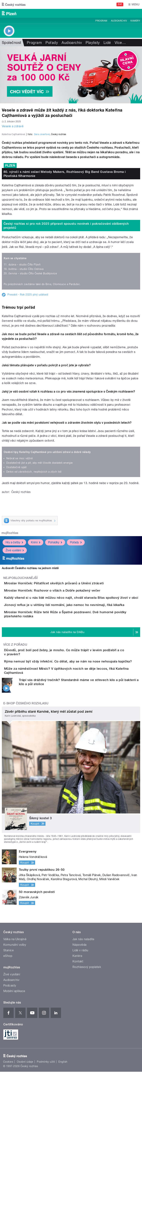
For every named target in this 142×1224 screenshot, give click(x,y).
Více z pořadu (15, 773)
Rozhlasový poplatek (86, 1119)
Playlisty (93, 42)
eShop (7, 1108)
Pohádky (55, 622)
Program (101, 20)
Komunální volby (14, 1097)
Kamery (135, 20)
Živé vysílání (15, 630)
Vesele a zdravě (12, 126)
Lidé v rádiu (80, 1102)
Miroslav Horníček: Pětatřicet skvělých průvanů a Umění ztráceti (69, 663)
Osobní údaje (25, 1214)
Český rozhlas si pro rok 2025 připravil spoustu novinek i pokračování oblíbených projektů (66, 306)
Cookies (8, 1214)
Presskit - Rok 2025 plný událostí (27, 374)
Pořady (51, 42)
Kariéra (77, 1108)
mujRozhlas (9, 613)
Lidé (107, 42)
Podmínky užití (46, 1214)
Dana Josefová (42, 214)
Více (120, 42)
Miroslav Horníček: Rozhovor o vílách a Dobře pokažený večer (67, 681)
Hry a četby (14, 622)
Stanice (8, 1102)
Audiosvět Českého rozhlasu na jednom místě (30, 648)
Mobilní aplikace (14, 1143)
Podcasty (9, 1138)
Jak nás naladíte (83, 1091)
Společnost (11, 42)
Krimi (35, 622)
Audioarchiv (119, 20)
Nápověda (79, 1097)
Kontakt (77, 1113)
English (62, 1214)
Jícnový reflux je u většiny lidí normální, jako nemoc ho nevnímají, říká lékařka (79, 716)
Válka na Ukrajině (14, 1091)
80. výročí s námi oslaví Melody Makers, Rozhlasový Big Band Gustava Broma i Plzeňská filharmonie (65, 254)
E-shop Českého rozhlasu (25, 855)
